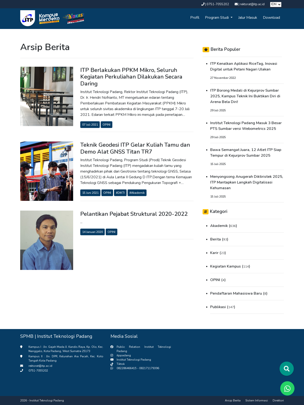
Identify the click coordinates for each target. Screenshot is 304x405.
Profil (194, 17)
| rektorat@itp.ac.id (250, 4)
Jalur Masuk (247, 17)
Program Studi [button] (217, 17)
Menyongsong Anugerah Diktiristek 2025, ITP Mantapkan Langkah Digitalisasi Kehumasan (246, 182)
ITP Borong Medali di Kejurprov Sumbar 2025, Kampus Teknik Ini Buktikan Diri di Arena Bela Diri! (245, 96)
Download (271, 17)
